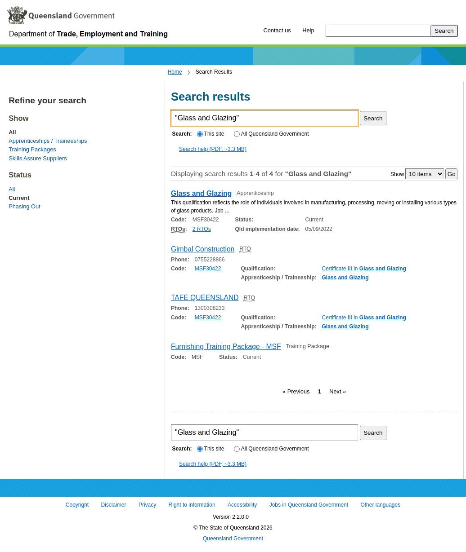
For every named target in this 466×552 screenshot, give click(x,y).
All (12, 189)
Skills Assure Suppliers (38, 158)
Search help (212, 149)
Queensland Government (233, 538)
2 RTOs (202, 229)
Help (308, 30)
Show (397, 174)
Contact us (277, 30)
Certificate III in (364, 268)
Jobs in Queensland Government (308, 505)
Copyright (77, 505)
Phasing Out (24, 206)
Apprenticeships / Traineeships (48, 140)
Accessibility (242, 505)
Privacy (147, 505)
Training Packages (32, 149)
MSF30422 (208, 268)
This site (210, 134)
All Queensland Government (271, 134)
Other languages (380, 505)
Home (175, 72)
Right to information (192, 505)
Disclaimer (113, 505)
